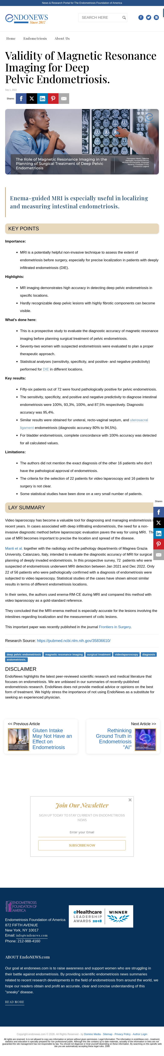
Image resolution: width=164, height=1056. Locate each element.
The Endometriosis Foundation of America (98, 2)
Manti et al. (14, 548)
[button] (82, 805)
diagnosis (148, 654)
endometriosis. (16, 659)
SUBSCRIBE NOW (82, 845)
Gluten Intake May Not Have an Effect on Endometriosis (52, 739)
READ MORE (14, 1002)
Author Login (140, 1034)
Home (11, 38)
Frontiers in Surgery (114, 627)
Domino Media (92, 1034)
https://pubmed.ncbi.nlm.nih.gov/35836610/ (73, 641)
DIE (46, 369)
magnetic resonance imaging (64, 654)
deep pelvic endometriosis (24, 654)
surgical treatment (99, 654)
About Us (62, 38)
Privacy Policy (123, 1034)
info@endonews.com (32, 935)
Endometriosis (35, 38)
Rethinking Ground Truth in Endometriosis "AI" (114, 739)
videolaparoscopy (126, 654)
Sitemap (107, 1034)
